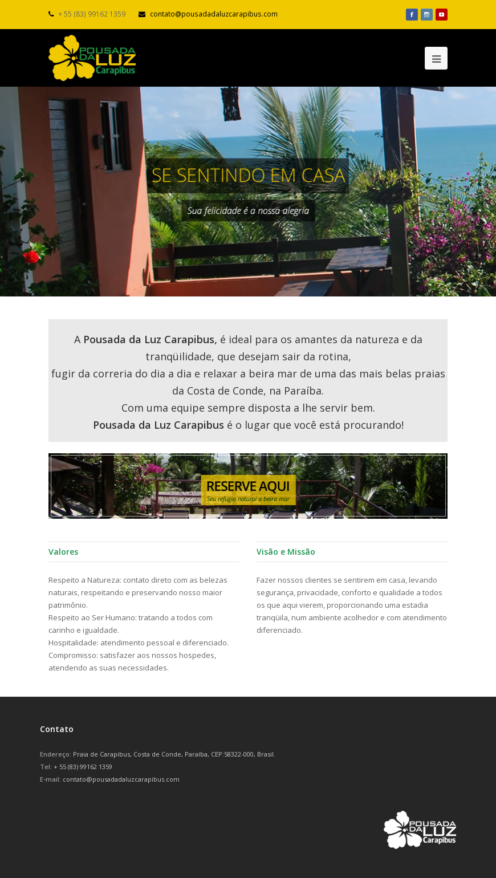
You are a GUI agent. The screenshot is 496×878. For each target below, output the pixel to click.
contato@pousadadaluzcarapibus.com (214, 14)
